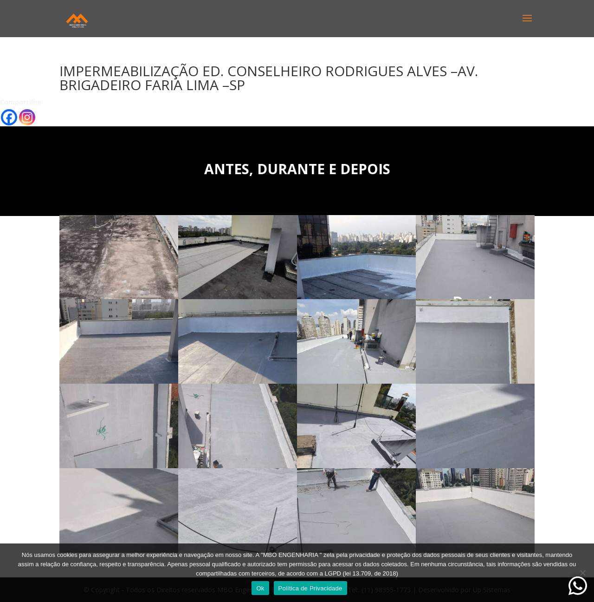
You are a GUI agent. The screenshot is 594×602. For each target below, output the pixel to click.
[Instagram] (27, 117)
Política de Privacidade (310, 588)
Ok (260, 588)
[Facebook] (9, 117)
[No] (582, 572)
